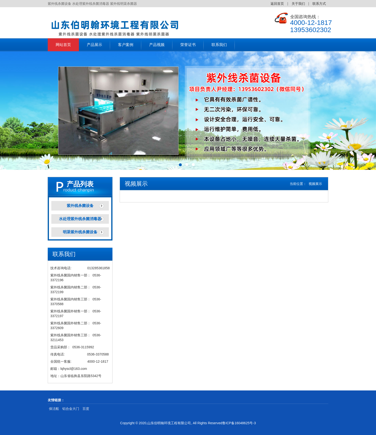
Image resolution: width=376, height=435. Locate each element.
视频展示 (315, 184)
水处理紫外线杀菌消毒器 (80, 219)
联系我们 (219, 45)
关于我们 (298, 4)
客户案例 (125, 45)
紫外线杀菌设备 (80, 206)
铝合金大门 (70, 409)
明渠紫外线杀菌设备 (80, 232)
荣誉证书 (188, 45)
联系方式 (319, 4)
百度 (85, 409)
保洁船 (54, 409)
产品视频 (156, 45)
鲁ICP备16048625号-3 (239, 423)
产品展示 (94, 45)
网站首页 (63, 45)
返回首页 (277, 4)
